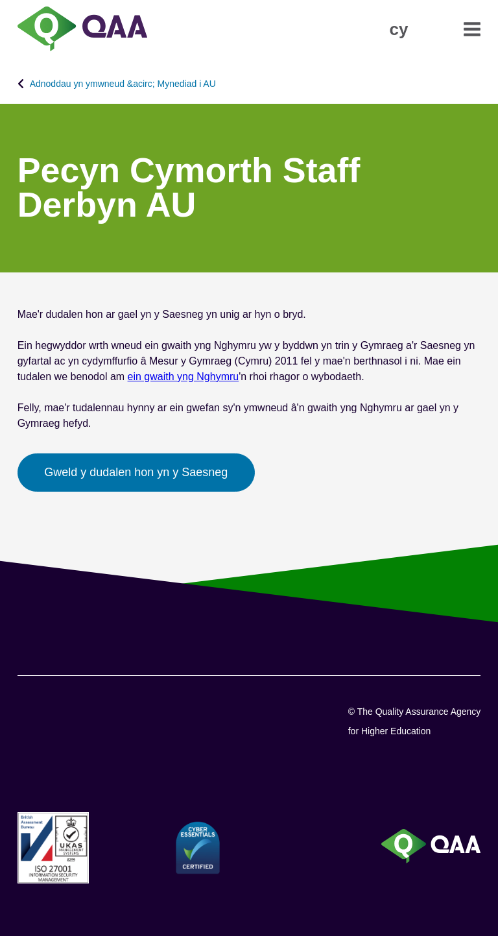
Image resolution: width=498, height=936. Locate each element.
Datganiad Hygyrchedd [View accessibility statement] (0, 0)
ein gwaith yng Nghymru (183, 376)
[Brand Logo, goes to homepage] (82, 30)
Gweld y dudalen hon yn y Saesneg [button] (136, 472)
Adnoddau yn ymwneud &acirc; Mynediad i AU (123, 83)
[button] (398, 29)
